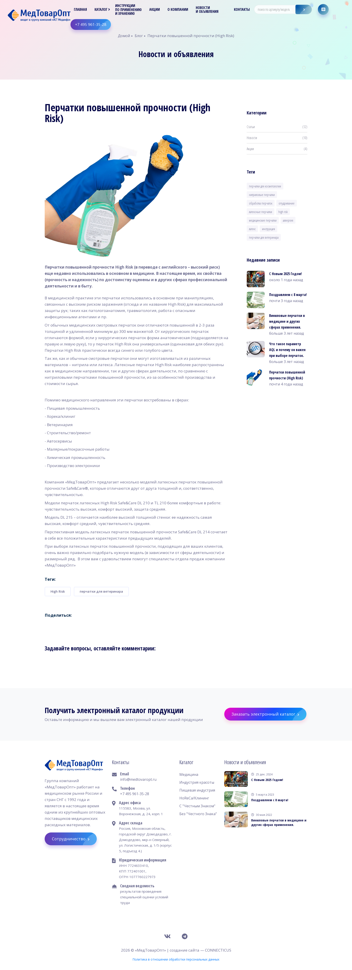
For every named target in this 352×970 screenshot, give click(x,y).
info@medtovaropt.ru (138, 779)
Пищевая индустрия (197, 790)
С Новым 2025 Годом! (285, 273)
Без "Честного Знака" (198, 813)
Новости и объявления (207, 10)
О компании (178, 9)
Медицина (188, 774)
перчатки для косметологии (265, 186)
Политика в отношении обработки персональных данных (176, 959)
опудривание (287, 203)
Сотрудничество (74, 838)
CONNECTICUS (218, 950)
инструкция (268, 229)
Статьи (277, 127)
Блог (139, 36)
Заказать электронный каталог (268, 714)
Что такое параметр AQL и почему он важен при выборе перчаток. (287, 349)
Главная (80, 9)
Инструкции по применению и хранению (128, 10)
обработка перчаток (260, 203)
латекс (252, 229)
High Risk (58, 591)
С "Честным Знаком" (197, 805)
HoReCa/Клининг (194, 798)
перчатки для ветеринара (101, 591)
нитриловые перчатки (262, 194)
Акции (155, 9)
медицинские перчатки (263, 220)
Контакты (242, 9)
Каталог (101, 9)
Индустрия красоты (196, 782)
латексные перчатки (260, 211)
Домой (124, 36)
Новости (277, 138)
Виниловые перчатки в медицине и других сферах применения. (287, 321)
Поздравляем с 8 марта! (288, 294)
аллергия (288, 220)
